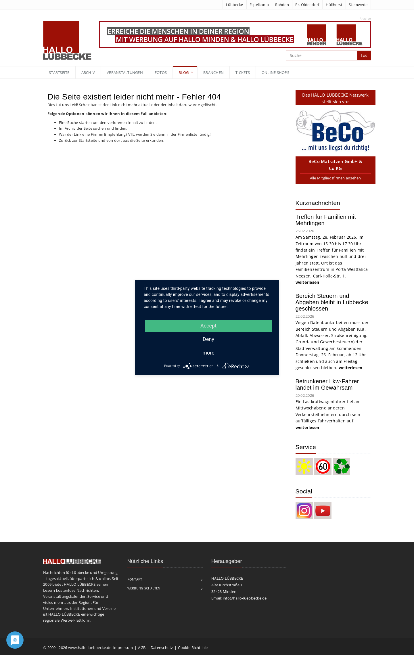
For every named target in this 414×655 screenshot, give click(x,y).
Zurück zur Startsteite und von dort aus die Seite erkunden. (111, 140)
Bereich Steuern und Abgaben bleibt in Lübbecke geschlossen (332, 302)
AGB (141, 647)
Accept (208, 326)
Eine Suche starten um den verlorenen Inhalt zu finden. (108, 122)
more (208, 353)
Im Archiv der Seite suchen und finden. (93, 128)
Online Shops (275, 72)
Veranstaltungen (125, 72)
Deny (208, 339)
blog (184, 72)
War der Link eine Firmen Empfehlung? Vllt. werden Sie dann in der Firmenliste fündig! (134, 134)
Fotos (161, 72)
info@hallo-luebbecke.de (245, 598)
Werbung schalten (143, 588)
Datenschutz (162, 647)
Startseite (59, 72)
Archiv (88, 72)
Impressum (123, 647)
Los (364, 55)
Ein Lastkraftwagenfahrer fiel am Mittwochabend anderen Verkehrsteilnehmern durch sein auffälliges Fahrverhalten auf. (328, 414)
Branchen (213, 72)
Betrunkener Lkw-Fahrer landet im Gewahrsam (327, 384)
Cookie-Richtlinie (193, 647)
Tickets (242, 72)
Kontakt (134, 579)
